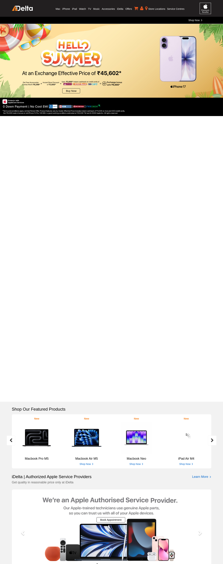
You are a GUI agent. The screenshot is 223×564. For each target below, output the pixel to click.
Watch (82, 9)
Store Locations (155, 8)
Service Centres (176, 9)
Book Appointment (111, 519)
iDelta (120, 9)
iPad (74, 9)
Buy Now (71, 90)
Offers (128, 9)
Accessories (108, 9)
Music (96, 9)
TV (89, 9)
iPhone (66, 9)
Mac (58, 9)
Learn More (201, 476)
